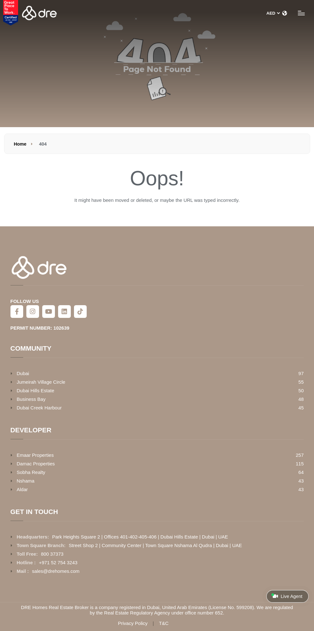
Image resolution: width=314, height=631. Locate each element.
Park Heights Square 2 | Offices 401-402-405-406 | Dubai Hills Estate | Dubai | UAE (140, 536)
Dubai (23, 373)
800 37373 (52, 554)
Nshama (26, 481)
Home (20, 144)
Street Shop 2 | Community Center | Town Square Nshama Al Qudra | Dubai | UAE (155, 545)
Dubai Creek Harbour (39, 407)
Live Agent (286, 596)
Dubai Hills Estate (35, 390)
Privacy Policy (132, 623)
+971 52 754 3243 (58, 562)
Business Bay (31, 399)
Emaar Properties (35, 455)
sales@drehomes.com (55, 571)
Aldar (22, 489)
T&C (164, 623)
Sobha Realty (31, 472)
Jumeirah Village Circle (41, 382)
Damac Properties (36, 463)
